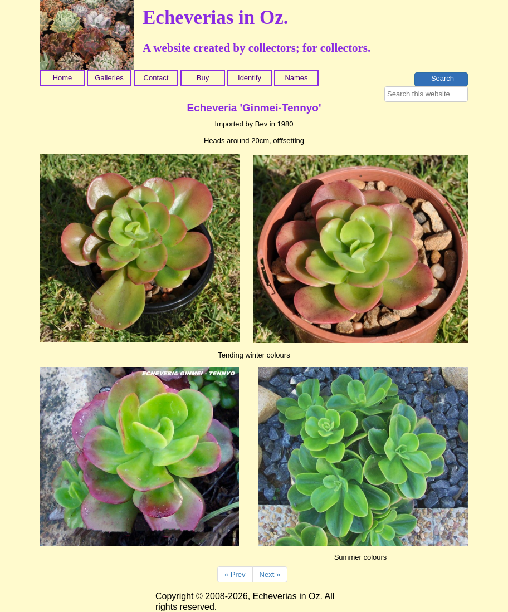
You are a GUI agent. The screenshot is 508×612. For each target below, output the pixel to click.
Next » (270, 574)
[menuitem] (63, 78)
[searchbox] (426, 94)
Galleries (109, 78)
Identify (249, 78)
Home (62, 78)
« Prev (235, 574)
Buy (203, 78)
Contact (156, 78)
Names (296, 78)
